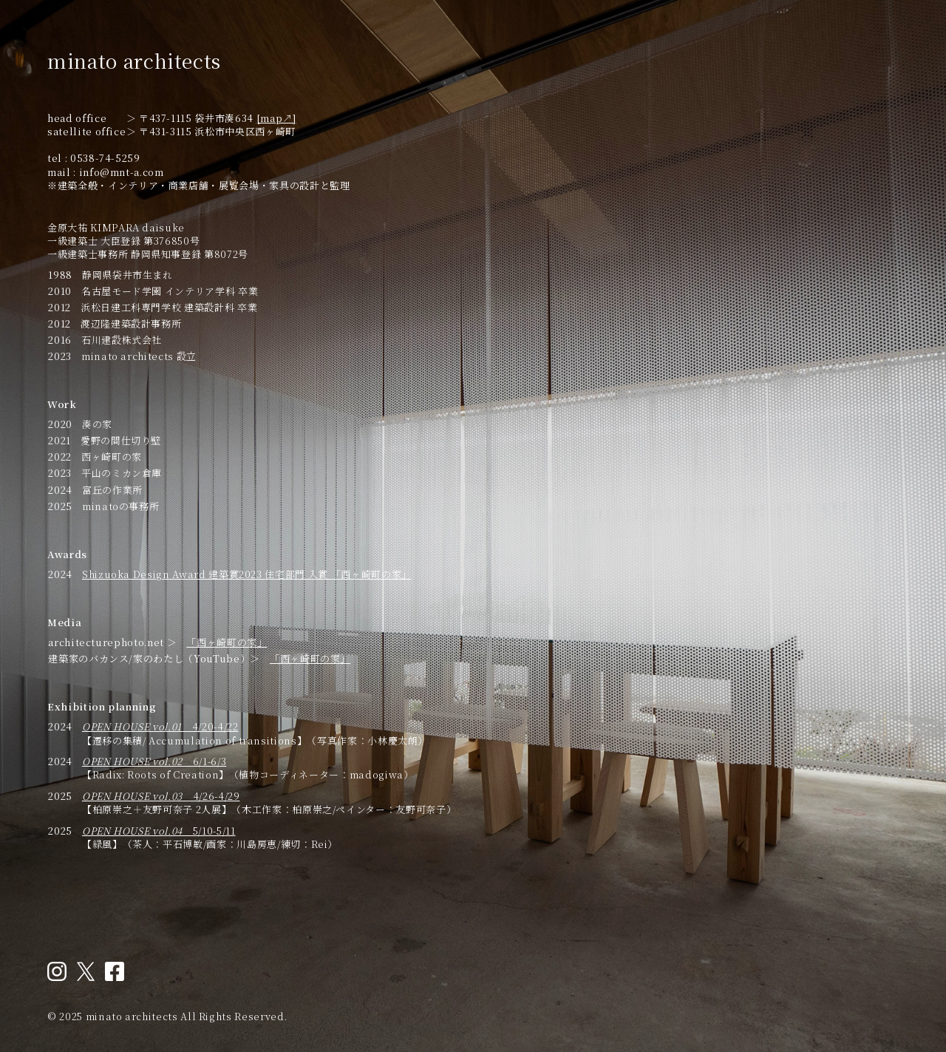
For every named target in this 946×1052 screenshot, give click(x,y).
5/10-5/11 (159, 831)
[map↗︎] (276, 118)
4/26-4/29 (161, 796)
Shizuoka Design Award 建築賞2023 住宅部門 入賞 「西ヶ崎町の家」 (247, 574)
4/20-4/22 (160, 726)
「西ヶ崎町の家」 (226, 642)
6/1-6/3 (154, 761)
